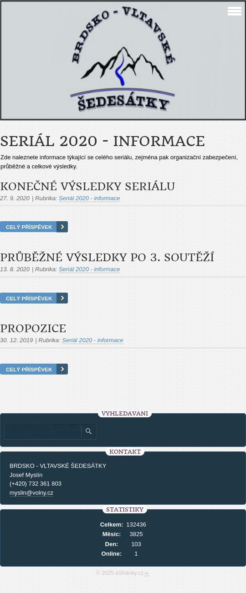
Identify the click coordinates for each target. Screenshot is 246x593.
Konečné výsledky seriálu (87, 186)
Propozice (33, 328)
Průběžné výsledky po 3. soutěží (107, 257)
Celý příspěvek (29, 227)
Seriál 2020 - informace (89, 198)
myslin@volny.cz (31, 492)
